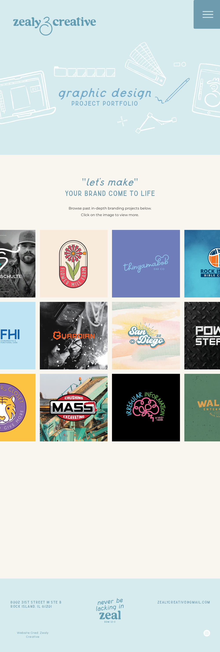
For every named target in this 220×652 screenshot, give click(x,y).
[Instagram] (207, 633)
